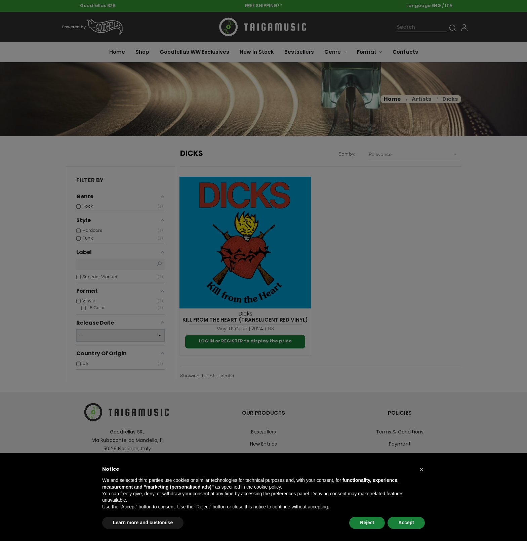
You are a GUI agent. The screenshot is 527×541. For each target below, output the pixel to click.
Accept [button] (406, 522)
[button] (421, 469)
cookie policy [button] (267, 487)
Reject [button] (367, 522)
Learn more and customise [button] (143, 522)
